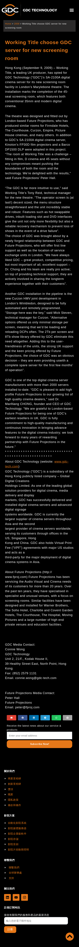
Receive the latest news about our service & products (34, 727)
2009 (16, 23)
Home (8, 23)
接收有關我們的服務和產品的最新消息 (26, 914)
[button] (71, 10)
